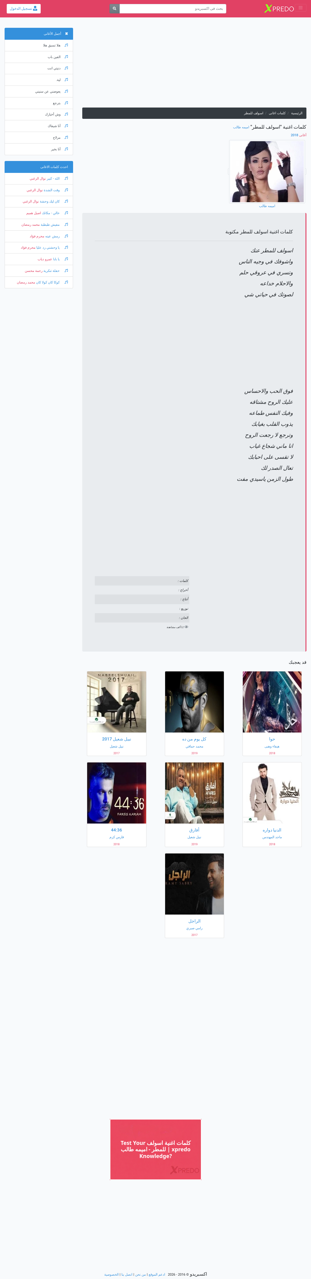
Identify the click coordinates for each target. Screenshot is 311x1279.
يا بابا (60, 259)
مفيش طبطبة (54, 225)
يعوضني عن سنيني (51, 91)
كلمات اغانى (277, 113)
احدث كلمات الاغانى (54, 167)
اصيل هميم (33, 213)
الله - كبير (57, 179)
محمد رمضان (30, 225)
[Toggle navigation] (300, 8)
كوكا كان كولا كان (51, 282)
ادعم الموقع (157, 1275)
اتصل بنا (126, 1275)
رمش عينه (56, 236)
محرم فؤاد (37, 236)
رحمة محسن (34, 271)
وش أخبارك (56, 114)
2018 (298, 135)
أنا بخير (59, 149)
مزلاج (60, 138)
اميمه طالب (241, 127)
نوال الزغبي (38, 179)
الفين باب (58, 57)
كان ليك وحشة (53, 201)
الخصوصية (111, 1275)
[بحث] (114, 8)
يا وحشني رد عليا (51, 248)
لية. (62, 80)
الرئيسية (296, 113)
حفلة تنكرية (55, 271)
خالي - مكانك (54, 213)
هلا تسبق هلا (55, 45)
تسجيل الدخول (23, 8)
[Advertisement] (194, 65)
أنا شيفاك (58, 126)
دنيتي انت (57, 68)
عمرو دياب (45, 259)
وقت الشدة (55, 190)
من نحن (140, 1275)
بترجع (60, 103)
